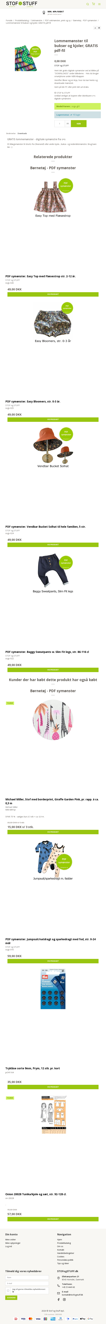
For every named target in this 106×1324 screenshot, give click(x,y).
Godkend (11, 1297)
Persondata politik (65, 1260)
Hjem (59, 1239)
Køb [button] (79, 123)
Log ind (8, 1246)
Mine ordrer (10, 1239)
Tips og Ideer (63, 1263)
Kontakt (60, 1249)
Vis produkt (53, 294)
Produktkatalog (64, 1243)
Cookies (60, 1256)
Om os (60, 1246)
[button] (95, 27)
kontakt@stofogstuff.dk (72, 1294)
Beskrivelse (11, 133)
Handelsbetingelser (65, 1253)
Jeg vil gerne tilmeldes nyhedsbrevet (28, 1290)
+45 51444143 (68, 1287)
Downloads (22, 133)
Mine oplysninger (12, 1243)
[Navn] (27, 1277)
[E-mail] (27, 1283)
